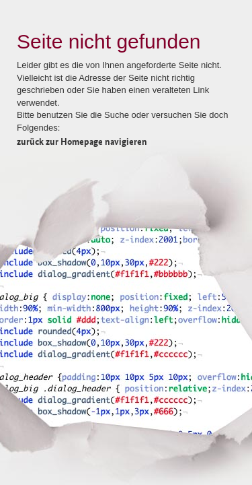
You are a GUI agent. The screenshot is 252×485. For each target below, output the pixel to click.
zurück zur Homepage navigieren (82, 141)
